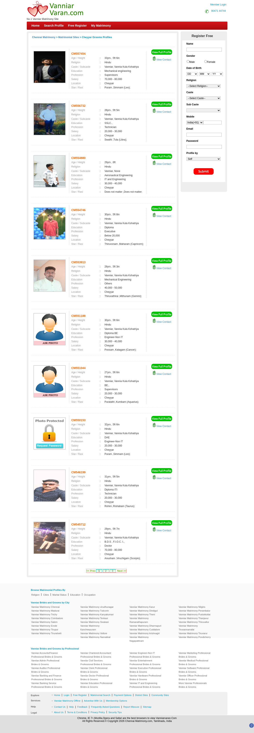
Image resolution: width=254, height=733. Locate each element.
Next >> (121, 570)
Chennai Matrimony (43, 37)
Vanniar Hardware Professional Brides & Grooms (145, 677)
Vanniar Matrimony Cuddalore (145, 629)
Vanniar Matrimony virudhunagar (97, 607)
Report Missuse (131, 707)
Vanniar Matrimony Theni (142, 614)
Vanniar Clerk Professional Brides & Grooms (93, 670)
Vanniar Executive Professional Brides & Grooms (145, 670)
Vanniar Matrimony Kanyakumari (97, 614)
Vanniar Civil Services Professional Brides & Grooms (95, 662)
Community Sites (160, 695)
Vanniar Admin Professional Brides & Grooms (45, 662)
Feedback (82, 707)
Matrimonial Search (100, 695)
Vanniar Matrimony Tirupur (44, 629)
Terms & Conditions (77, 712)
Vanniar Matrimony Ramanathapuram (139, 620)
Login (66, 695)
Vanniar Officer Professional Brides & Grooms (193, 677)
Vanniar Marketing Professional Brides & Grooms (195, 655)
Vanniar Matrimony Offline (67, 700)
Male (192, 62)
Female (211, 62)
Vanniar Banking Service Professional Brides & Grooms (46, 685)
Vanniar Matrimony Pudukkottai (195, 614)
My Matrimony (101, 25)
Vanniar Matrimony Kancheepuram (90, 628)
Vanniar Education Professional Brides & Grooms (96, 685)
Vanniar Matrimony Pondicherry (195, 637)
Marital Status (59, 595)
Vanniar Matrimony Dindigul (144, 610)
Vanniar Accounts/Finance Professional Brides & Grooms (46, 655)
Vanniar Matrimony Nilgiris (192, 607)
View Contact (162, 59)
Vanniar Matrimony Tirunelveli (46, 633)
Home (36, 25)
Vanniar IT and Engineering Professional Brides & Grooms (145, 685)
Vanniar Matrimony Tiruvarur (193, 633)
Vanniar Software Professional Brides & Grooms (194, 670)
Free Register (77, 25)
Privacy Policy (98, 712)
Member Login (218, 4)
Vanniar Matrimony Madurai (45, 610)
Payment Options (122, 695)
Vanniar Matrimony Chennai (45, 607)
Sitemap (147, 707)
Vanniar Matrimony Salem (44, 622)
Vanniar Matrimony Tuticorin (94, 610)
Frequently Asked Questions (105, 707)
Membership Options (116, 700)
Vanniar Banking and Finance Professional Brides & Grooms (46, 677)
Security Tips (115, 712)
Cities (46, 595)
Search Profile (54, 25)
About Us (59, 712)
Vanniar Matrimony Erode (44, 626)
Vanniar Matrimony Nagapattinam (139, 639)
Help (71, 707)
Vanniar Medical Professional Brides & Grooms (193, 662)
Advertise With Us (93, 700)
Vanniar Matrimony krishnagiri (145, 633)
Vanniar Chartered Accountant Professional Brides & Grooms (95, 655)
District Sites (141, 695)
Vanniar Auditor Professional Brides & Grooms (45, 670)
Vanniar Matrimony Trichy (44, 614)
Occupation (90, 595)
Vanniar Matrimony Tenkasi (94, 618)
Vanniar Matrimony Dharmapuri (145, 626)
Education (75, 595)
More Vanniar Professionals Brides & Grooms (193, 685)
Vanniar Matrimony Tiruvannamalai (188, 628)
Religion (35, 595)
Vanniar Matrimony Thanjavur (194, 618)
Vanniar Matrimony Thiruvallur (194, 622)
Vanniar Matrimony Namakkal (95, 637)
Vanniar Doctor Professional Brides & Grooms (94, 677)
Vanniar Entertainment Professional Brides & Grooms (145, 662)
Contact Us (59, 707)
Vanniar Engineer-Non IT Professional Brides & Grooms (145, 655)
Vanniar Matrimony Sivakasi (94, 622)
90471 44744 (218, 10)
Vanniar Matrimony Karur (142, 607)
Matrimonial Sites (68, 37)
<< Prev (91, 570)
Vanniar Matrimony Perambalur (194, 610)
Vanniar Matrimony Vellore (93, 633)
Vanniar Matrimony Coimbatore (47, 618)
